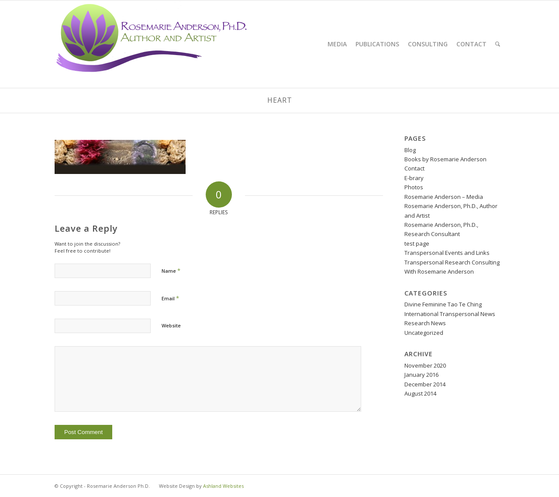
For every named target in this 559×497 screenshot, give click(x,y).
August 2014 (420, 393)
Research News (425, 323)
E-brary (414, 178)
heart (279, 100)
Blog (410, 150)
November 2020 (425, 365)
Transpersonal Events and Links (447, 253)
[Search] (497, 44)
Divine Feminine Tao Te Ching (443, 304)
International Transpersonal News (449, 314)
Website (171, 325)
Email (170, 298)
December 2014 (424, 384)
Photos (413, 187)
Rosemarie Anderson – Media (443, 197)
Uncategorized (423, 333)
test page (416, 243)
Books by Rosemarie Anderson (445, 159)
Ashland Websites (223, 486)
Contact (414, 168)
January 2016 (421, 375)
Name (171, 271)
